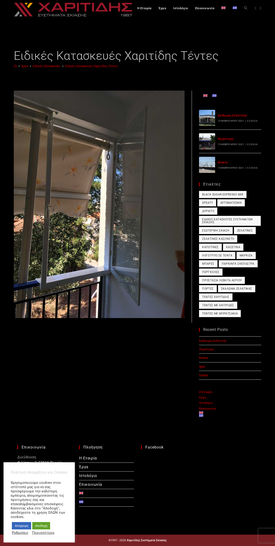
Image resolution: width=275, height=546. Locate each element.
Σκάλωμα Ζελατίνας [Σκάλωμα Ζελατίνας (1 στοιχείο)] (236, 288)
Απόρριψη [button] (21, 525)
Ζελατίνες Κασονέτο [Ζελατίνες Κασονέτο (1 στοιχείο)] (218, 239)
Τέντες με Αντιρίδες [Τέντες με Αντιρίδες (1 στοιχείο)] (218, 305)
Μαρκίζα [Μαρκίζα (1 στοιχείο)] (246, 255)
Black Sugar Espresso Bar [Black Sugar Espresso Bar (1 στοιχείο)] (222, 194)
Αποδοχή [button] (41, 525)
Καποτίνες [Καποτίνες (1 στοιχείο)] (210, 247)
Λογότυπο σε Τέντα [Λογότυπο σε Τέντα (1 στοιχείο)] (217, 255)
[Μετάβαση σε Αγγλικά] (223, 8)
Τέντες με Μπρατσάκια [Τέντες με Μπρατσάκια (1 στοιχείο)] (220, 313)
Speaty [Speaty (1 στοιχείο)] (207, 202)
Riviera (223, 162)
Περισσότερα (43, 533)
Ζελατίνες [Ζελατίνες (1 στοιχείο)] (245, 230)
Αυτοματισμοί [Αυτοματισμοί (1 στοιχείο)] (231, 202)
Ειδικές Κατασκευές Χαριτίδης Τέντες (91, 66)
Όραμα (203, 375)
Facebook (154, 447)
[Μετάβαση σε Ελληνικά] (214, 95)
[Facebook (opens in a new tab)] (255, 8)
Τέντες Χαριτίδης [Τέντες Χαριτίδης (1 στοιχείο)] (215, 297)
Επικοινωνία (207, 408)
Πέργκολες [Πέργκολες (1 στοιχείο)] (210, 272)
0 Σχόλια (252, 121)
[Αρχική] (15, 66)
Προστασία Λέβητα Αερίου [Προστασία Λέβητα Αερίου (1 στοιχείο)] (222, 280)
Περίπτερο (226, 139)
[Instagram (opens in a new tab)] (260, 8)
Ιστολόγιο (206, 403)
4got (202, 366)
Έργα (202, 397)
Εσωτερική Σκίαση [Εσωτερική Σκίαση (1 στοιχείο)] (215, 230)
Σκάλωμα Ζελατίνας (232, 115)
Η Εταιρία (205, 392)
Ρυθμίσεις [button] (20, 533)
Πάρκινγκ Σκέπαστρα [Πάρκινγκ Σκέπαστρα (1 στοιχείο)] (238, 263)
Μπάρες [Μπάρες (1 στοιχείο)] (208, 263)
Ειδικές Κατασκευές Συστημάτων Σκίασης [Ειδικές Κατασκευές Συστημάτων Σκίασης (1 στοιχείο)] (227, 221)
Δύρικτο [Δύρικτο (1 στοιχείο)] (208, 211)
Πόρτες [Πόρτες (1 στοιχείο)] (207, 288)
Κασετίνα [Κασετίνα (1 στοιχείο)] (233, 247)
